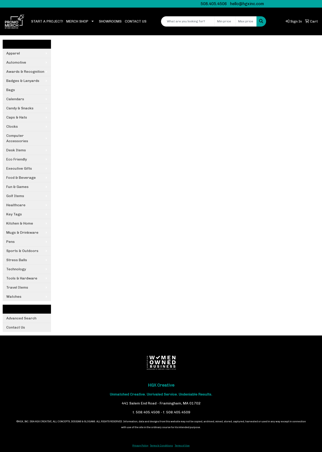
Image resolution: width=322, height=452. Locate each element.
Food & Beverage (21, 177)
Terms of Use (182, 445)
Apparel (13, 53)
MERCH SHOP (77, 21)
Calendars (15, 99)
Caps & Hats (16, 117)
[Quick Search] (188, 21)
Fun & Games (17, 187)
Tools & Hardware (21, 278)
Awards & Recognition (25, 71)
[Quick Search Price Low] (225, 21)
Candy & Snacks (20, 108)
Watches (13, 296)
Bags (10, 90)
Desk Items (16, 150)
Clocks (12, 126)
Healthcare (15, 205)
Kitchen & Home (19, 223)
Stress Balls (16, 260)
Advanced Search (21, 318)
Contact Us (15, 327)
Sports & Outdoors (22, 251)
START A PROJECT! (47, 21)
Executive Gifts (19, 168)
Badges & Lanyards (22, 81)
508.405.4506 (214, 3)
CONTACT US (135, 21)
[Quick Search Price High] (246, 21)
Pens (10, 242)
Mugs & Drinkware (22, 232)
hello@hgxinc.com (247, 3)
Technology (16, 269)
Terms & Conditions (161, 445)
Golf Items (15, 196)
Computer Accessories (17, 138)
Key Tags (14, 214)
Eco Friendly (16, 159)
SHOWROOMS (110, 21)
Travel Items (17, 287)
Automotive (16, 62)
